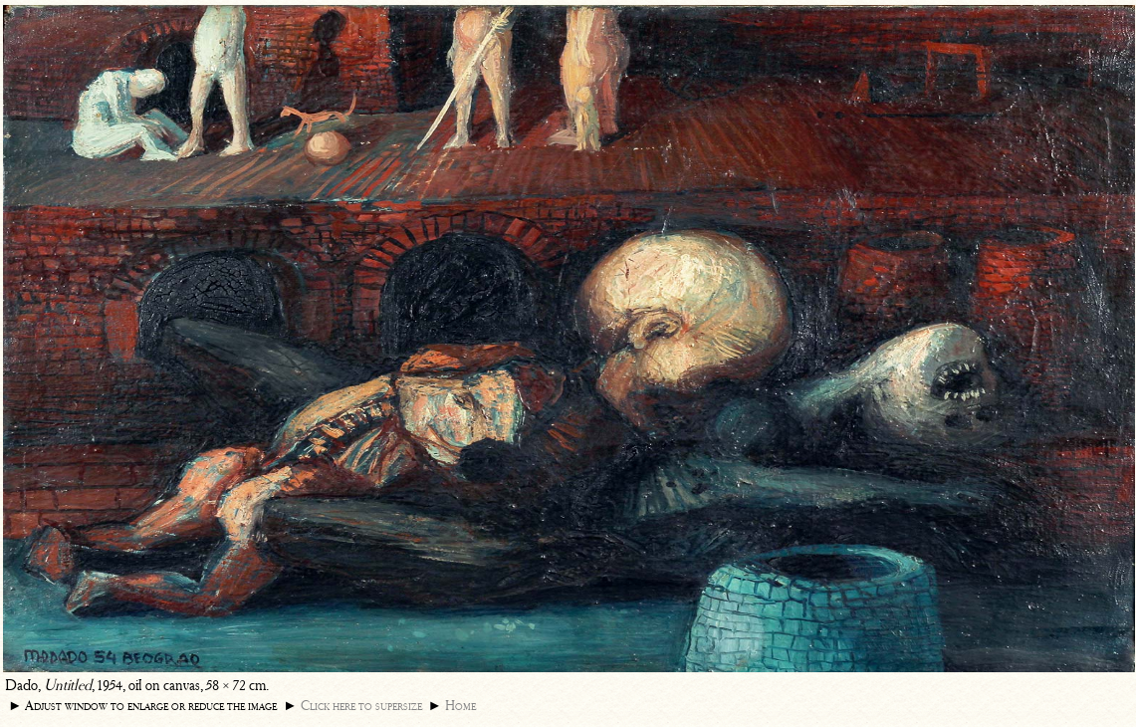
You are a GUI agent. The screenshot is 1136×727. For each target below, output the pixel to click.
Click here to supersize (361, 705)
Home (460, 705)
